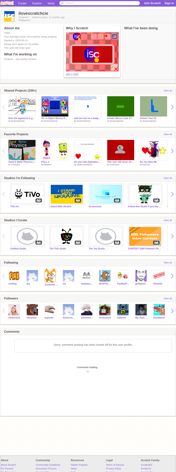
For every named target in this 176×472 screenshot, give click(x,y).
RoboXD (157, 283)
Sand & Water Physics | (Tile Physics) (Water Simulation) (22, 162)
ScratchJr (146, 468)
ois (64, 283)
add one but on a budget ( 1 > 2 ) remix (87, 118)
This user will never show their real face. (120, 162)
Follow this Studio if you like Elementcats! (145, 206)
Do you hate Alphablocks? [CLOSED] (87, 162)
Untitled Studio (18, 248)
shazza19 (31, 317)
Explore (37, 3)
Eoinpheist (159, 317)
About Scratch (8, 464)
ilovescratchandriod (69, 317)
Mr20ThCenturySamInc (105, 283)
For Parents (7, 468)
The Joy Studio (97, 248)
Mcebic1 (48, 164)
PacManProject (123, 283)
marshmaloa (87, 317)
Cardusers (114, 164)
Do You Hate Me (148, 162)
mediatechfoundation (87, 283)
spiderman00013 (84, 164)
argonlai (49, 317)
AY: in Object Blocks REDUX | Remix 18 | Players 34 (55, 118)
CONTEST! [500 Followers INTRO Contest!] (145, 248)
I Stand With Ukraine (60, 206)
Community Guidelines (48, 464)
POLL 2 (45, 162)
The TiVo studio (58, 248)
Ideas (51, 3)
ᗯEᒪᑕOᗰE (72, 74)
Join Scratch (152, 3)
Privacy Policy (113, 468)
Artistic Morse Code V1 (119, 118)
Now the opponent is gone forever (22, 118)
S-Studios (15, 164)
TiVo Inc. (14, 206)
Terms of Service (115, 464)
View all (167, 90)
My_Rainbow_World (141, 317)
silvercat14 (14, 317)
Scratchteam (51, 284)
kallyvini (121, 317)
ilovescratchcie (18, 121)
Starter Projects (79, 464)
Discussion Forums (46, 468)
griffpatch (140, 283)
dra (28, 283)
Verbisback (105, 317)
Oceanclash (95, 206)
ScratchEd (146, 464)
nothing (12, 283)
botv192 (146, 164)
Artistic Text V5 (148, 118)
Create (22, 3)
